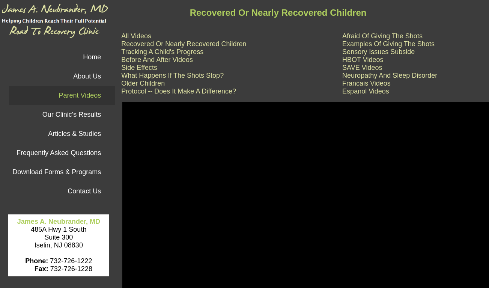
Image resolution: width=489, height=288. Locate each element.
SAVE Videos (362, 67)
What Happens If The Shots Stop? (172, 75)
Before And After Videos (157, 59)
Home (92, 57)
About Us (87, 76)
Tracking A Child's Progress (162, 52)
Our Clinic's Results (71, 114)
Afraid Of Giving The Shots (382, 36)
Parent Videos (80, 95)
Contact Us (84, 191)
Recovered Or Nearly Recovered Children (183, 44)
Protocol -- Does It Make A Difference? (178, 91)
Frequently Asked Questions (59, 153)
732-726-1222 (70, 261)
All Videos (136, 36)
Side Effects (139, 67)
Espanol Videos (365, 91)
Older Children (143, 83)
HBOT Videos (362, 59)
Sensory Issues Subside (378, 52)
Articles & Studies (74, 133)
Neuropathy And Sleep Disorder (389, 75)
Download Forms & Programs (56, 172)
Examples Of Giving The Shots (388, 44)
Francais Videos (366, 83)
